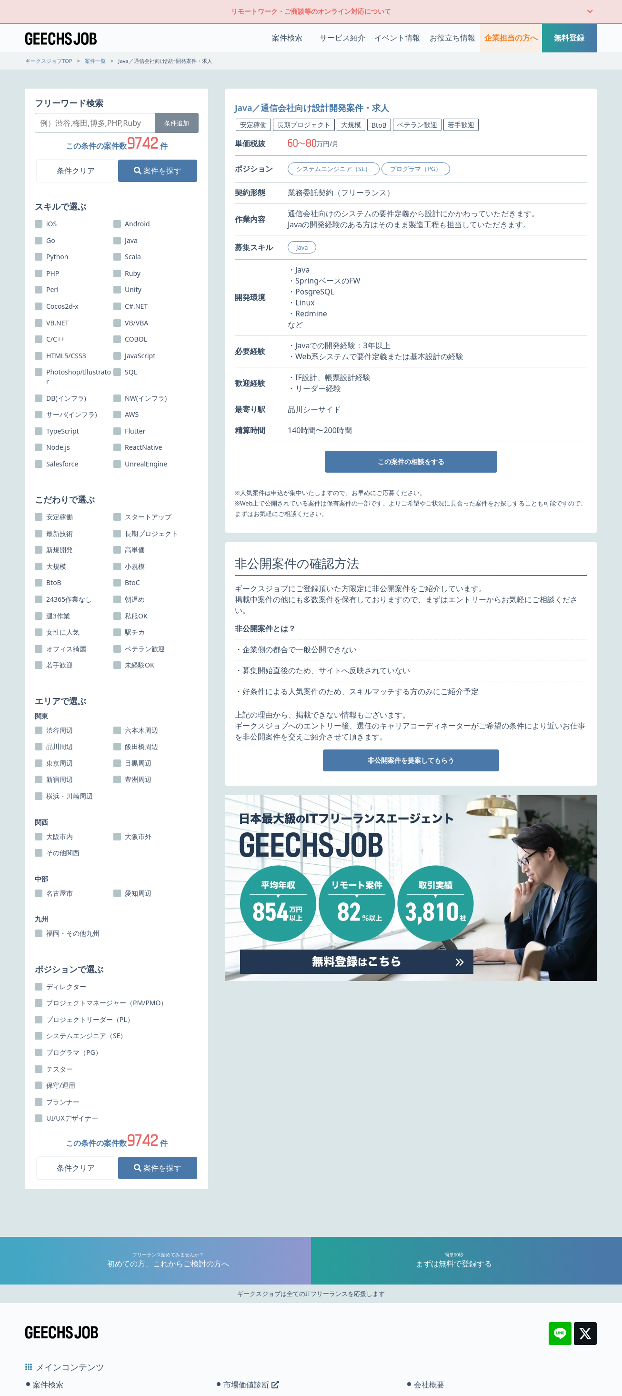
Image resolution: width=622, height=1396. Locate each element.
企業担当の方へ (511, 37)
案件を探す (157, 170)
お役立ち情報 (452, 37)
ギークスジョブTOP (48, 60)
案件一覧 (95, 60)
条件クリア (76, 170)
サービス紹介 (342, 37)
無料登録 (569, 37)
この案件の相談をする (411, 461)
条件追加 (176, 123)
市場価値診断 (251, 1384)
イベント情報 (397, 37)
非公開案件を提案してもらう (411, 760)
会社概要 (429, 1384)
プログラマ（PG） (415, 168)
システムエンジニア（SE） (333, 168)
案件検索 (287, 37)
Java (302, 247)
